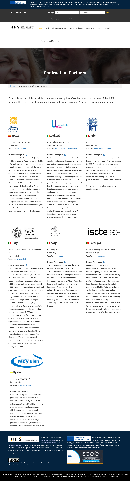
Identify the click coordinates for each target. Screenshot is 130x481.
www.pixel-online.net (102, 148)
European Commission (47, 440)
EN (25, 12)
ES (30, 12)
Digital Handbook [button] (76, 28)
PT (33, 12)
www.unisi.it (60, 256)
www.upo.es (21, 148)
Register (74, 19)
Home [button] (40, 28)
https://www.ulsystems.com (66, 148)
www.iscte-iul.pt (100, 256)
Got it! (117, 476)
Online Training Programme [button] (56, 28)
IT (28, 12)
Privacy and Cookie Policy (71, 476)
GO (107, 13)
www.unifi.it (21, 259)
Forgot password (59, 19)
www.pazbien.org (25, 385)
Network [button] (107, 28)
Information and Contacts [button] (49, 41)
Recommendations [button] (93, 28)
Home (12, 86)
